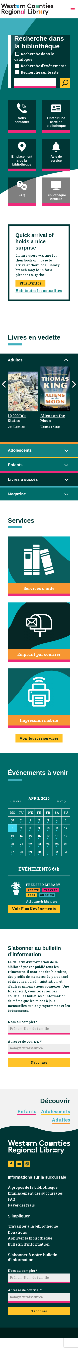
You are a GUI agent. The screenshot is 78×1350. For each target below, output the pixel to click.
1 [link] (30, 820)
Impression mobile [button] (39, 720)
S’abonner (39, 1062)
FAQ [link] (11, 1199)
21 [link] (21, 844)
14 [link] (21, 836)
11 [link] (56, 828)
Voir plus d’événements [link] (34, 908)
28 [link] (21, 852)
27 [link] (12, 852)
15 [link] (30, 836)
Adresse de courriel (25, 1041)
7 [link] (21, 828)
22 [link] (30, 844)
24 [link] (48, 844)
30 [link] (12, 820)
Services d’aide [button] (39, 588)
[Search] (65, 83)
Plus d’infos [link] (30, 283)
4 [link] (57, 820)
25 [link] (57, 844)
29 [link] (30, 852)
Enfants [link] (26, 1112)
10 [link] (48, 828)
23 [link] (39, 844)
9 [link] (39, 828)
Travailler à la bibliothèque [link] (33, 1226)
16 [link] (39, 836)
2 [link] (39, 820)
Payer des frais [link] (21, 1205)
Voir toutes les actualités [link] (38, 290)
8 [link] (30, 828)
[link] (27, 9)
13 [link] (12, 836)
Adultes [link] (61, 1120)
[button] (72, 9)
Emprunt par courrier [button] (39, 654)
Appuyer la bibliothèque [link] (30, 1238)
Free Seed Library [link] (43, 885)
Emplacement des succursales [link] (35, 1193)
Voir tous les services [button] (39, 738)
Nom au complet (22, 1022)
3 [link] (48, 820)
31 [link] (21, 820)
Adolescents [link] (55, 1112)
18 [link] (56, 836)
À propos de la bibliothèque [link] (32, 1187)
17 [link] (48, 836)
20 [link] (12, 844)
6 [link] (12, 828)
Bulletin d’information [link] (29, 1244)
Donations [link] (17, 1232)
